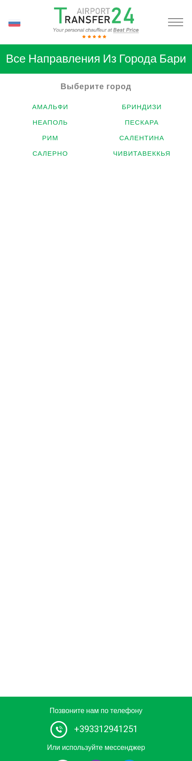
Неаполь (50, 122)
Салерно (50, 153)
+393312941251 (106, 729)
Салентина (141, 138)
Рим (50, 138)
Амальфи (50, 107)
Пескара (142, 122)
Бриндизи (142, 107)
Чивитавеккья (142, 153)
